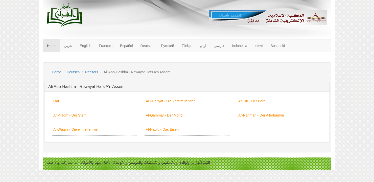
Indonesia (239, 46)
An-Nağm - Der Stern (69, 115)
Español (126, 46)
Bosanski (277, 46)
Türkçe (187, 46)
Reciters (91, 72)
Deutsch (147, 46)
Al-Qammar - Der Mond (164, 115)
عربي (68, 46)
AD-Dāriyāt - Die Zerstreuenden (171, 101)
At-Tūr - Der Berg (251, 101)
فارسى (219, 46)
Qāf (56, 101)
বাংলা (259, 46)
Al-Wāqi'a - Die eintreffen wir (75, 129)
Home (51, 46)
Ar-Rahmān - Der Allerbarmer (261, 115)
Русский (167, 46)
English (85, 46)
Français (105, 46)
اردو (203, 46)
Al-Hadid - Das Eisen (162, 129)
